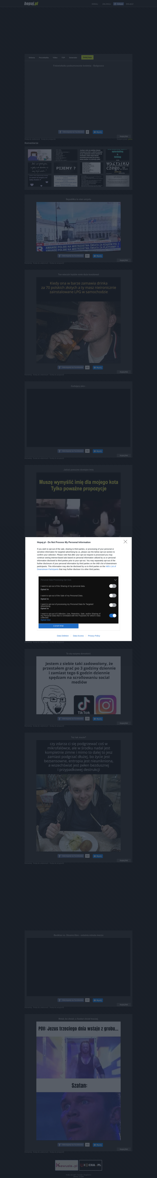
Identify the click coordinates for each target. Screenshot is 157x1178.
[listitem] (78, 580)
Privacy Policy (94, 636)
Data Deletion (63, 636)
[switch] (112, 586)
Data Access (78, 636)
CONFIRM (58, 626)
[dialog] (78, 589)
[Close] (126, 542)
